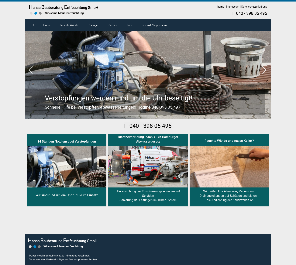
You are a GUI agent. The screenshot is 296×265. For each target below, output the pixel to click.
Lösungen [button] (93, 25)
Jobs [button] (130, 25)
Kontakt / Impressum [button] (154, 25)
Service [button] (112, 25)
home (220, 6)
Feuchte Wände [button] (69, 25)
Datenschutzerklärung (254, 6)
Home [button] (46, 25)
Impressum (232, 6)
